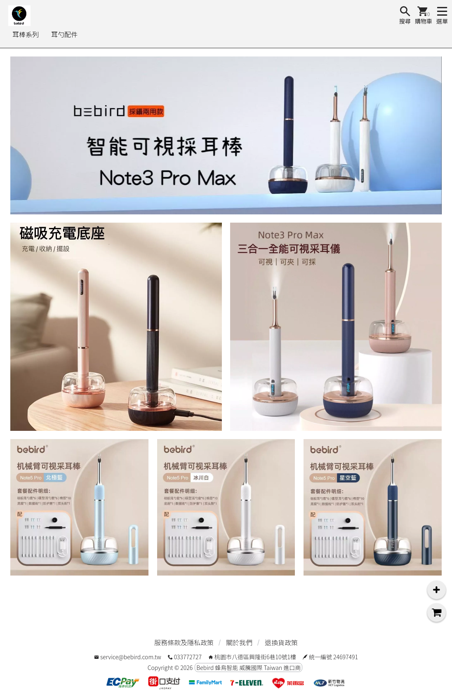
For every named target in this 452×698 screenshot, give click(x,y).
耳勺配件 (64, 34)
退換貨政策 (281, 642)
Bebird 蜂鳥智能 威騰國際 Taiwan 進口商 (248, 667)
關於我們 (239, 642)
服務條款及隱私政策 (184, 642)
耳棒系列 (25, 34)
